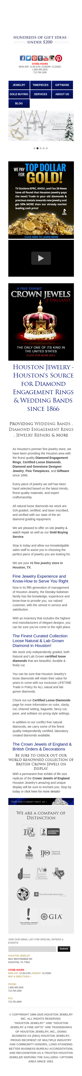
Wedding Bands (53, 423)
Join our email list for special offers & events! (36, 941)
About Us (62, 94)
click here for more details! (42, 791)
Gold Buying (19, 94)
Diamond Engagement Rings (41, 429)
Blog (19, 103)
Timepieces (41, 85)
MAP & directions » (19, 976)
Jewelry (19, 85)
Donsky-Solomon (57, 592)
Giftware (62, 85)
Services (40, 94)
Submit (64, 948)
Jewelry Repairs (33, 435)
